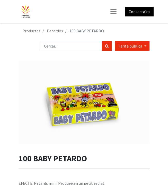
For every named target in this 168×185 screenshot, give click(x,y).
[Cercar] (107, 46)
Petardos (55, 30)
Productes (31, 30)
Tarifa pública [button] (130, 46)
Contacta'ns (139, 11)
